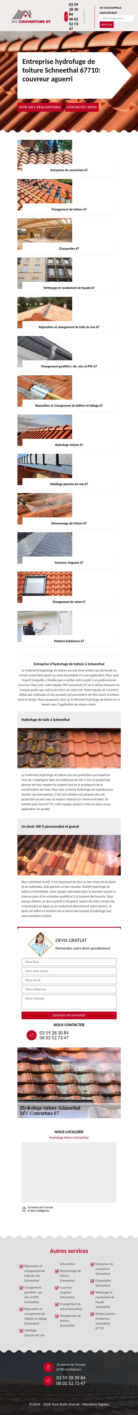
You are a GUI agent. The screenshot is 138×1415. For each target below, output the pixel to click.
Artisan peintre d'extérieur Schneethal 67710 (105, 1321)
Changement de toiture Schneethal (70, 1320)
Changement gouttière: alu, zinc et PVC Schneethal (34, 1295)
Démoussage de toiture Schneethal (70, 1275)
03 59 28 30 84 (73, 9)
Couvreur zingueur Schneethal (67, 1292)
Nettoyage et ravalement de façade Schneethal (104, 1299)
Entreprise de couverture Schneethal (104, 1269)
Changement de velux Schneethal (71, 1306)
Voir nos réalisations (40, 107)
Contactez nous (82, 107)
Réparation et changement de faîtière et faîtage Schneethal (36, 1316)
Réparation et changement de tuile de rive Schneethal (35, 1273)
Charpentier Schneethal (103, 1283)
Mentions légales (95, 1404)
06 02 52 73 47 (73, 24)
